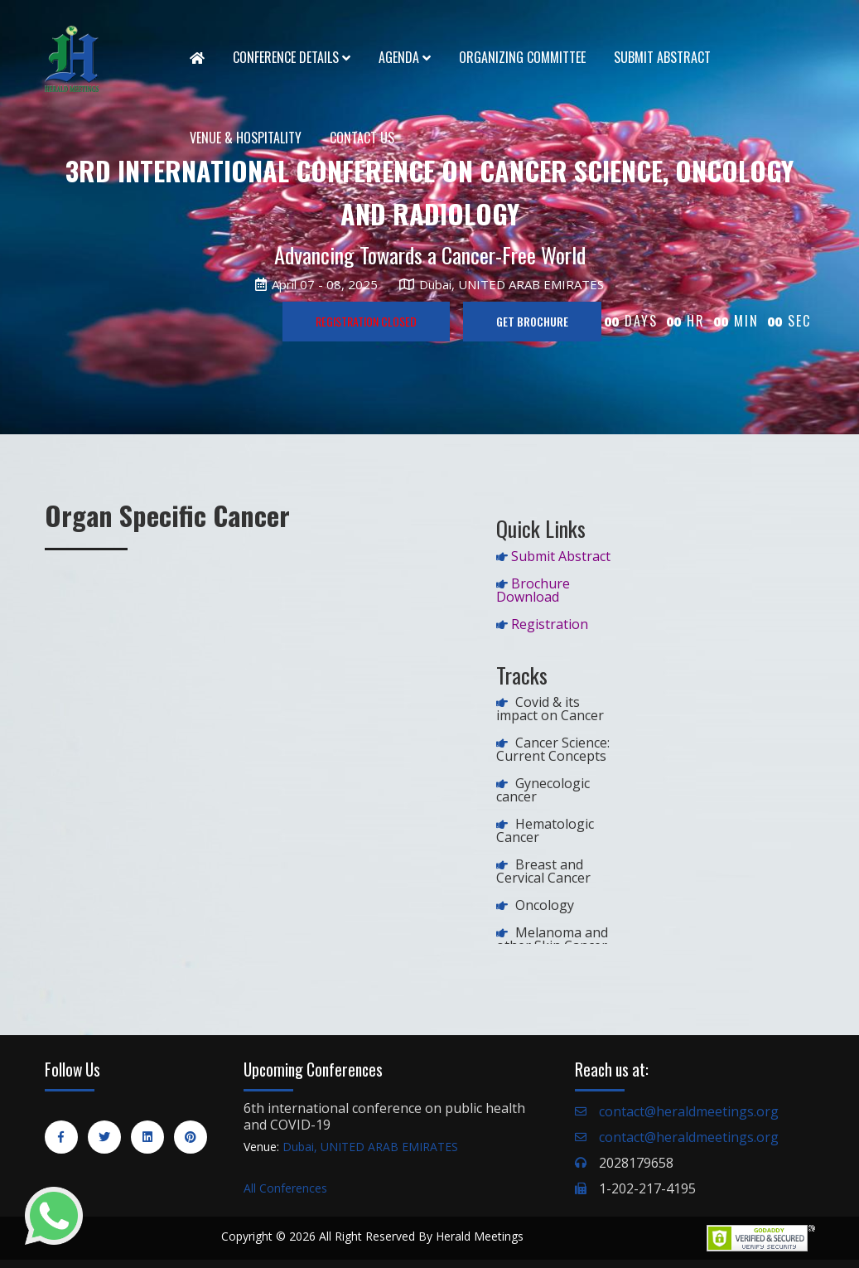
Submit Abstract (662, 57)
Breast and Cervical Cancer (543, 871)
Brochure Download (533, 590)
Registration (549, 624)
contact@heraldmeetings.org (689, 1111)
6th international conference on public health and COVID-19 (384, 1116)
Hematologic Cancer (545, 830)
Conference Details (291, 57)
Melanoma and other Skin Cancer (552, 939)
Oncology (544, 905)
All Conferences (285, 1188)
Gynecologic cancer (543, 790)
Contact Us (362, 138)
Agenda (405, 57)
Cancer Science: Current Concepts (553, 749)
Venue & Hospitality (246, 138)
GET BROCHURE (532, 321)
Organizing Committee (522, 57)
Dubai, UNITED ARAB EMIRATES (370, 1146)
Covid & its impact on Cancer (550, 708)
